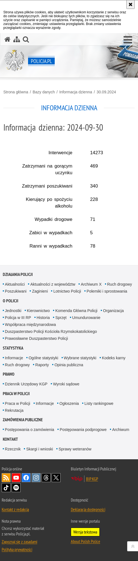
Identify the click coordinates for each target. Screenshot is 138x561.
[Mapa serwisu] (16, 39)
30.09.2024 (106, 92)
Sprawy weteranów (75, 449)
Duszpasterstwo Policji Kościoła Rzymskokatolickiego (51, 331)
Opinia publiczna (68, 365)
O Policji (10, 301)
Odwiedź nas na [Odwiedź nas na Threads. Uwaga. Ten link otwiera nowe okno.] (46, 477)
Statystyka (13, 348)
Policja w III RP (18, 317)
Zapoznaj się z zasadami (19, 541)
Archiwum (120, 429)
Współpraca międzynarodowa (30, 324)
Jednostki (13, 310)
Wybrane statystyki (80, 358)
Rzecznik (13, 449)
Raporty (42, 365)
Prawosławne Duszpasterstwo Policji (36, 338)
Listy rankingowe (98, 403)
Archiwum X (91, 284)
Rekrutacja (14, 410)
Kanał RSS (6, 477)
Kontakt (10, 439)
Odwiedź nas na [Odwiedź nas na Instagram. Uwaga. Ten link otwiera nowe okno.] (36, 477)
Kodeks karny (114, 358)
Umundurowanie (86, 317)
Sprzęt (60, 317)
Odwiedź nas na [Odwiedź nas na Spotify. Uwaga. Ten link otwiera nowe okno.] (16, 487)
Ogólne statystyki (43, 358)
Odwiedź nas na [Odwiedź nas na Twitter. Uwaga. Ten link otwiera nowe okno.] (56, 477)
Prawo (8, 374)
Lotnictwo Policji (67, 291)
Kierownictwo (38, 310)
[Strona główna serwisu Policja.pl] (7, 39)
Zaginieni (40, 291)
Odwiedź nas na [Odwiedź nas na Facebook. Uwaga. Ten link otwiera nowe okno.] (26, 477)
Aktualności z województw (52, 284)
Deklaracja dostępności (88, 509)
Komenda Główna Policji (76, 310)
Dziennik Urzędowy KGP (26, 384)
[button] (128, 40)
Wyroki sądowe (66, 384)
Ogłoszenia (69, 403)
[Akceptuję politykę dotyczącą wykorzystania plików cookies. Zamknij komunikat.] (130, 4)
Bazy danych (43, 92)
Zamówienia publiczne (23, 420)
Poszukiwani (16, 291)
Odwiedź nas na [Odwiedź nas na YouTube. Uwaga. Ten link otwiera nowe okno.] (16, 477)
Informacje (14, 358)
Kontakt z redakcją (15, 509)
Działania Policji (18, 274)
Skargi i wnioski (39, 449)
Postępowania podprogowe (83, 429)
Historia (43, 317)
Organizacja (113, 310)
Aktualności (15, 284)
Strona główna (15, 92)
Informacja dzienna (75, 92)
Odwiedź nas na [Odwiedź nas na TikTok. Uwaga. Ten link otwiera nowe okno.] (6, 487)
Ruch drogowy (119, 284)
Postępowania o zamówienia (29, 429)
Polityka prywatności (17, 549)
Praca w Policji (16, 394)
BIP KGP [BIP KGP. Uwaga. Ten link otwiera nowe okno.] (92, 479)
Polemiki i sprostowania (107, 291)
